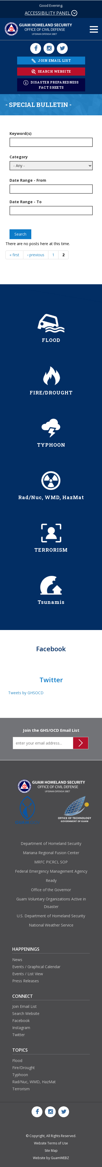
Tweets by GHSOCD (26, 692)
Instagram (21, 1027)
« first (14, 254)
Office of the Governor (51, 889)
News (17, 959)
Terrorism (21, 1088)
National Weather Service (51, 925)
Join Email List (24, 1006)
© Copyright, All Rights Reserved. (51, 1136)
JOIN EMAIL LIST (51, 60)
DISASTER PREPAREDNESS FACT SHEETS (51, 84)
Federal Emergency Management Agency (51, 871)
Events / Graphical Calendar (36, 966)
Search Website (25, 1013)
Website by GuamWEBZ (51, 1158)
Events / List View (27, 973)
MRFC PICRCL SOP (51, 862)
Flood (17, 1060)
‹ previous (35, 254)
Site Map (51, 1150)
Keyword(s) (21, 133)
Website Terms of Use (51, 1143)
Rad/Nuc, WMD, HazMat (34, 1081)
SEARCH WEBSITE (51, 71)
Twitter (18, 1034)
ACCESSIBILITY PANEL (51, 13)
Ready (51, 880)
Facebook (21, 1020)
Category (19, 156)
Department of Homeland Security (51, 843)
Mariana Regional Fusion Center (51, 852)
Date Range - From (28, 180)
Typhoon (20, 1074)
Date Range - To (26, 201)
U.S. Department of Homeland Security (51, 915)
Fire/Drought (23, 1067)
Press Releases (25, 980)
